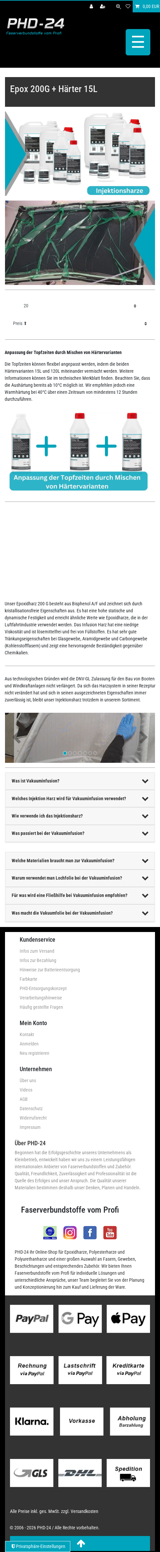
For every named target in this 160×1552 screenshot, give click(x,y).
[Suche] (118, 6)
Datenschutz (31, 1108)
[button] (16, 738)
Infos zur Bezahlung (38, 960)
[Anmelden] (92, 6)
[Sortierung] (80, 323)
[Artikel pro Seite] (80, 305)
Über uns (28, 1080)
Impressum (30, 1127)
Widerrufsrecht (33, 1118)
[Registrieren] (103, 6)
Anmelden (29, 1043)
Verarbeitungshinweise (41, 997)
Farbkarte (28, 979)
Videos (26, 1090)
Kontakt (27, 1034)
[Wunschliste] (128, 6)
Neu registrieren (34, 1053)
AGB (24, 1099)
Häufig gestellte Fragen (41, 1007)
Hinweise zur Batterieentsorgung (50, 969)
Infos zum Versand (37, 951)
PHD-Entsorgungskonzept (43, 988)
